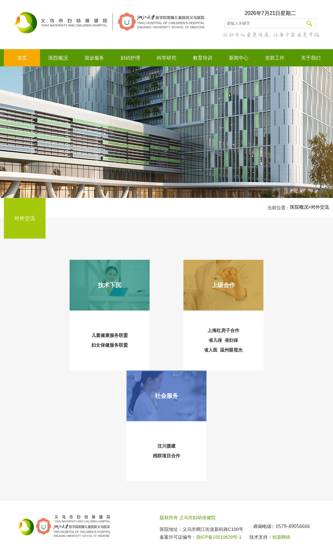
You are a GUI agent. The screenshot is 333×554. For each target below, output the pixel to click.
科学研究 (166, 58)
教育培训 (202, 58)
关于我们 (311, 58)
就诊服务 (94, 58)
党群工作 (275, 58)
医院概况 (58, 58)
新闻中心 (238, 58)
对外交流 (320, 207)
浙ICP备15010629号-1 (219, 537)
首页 (22, 58)
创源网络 (281, 537)
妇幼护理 (130, 58)
